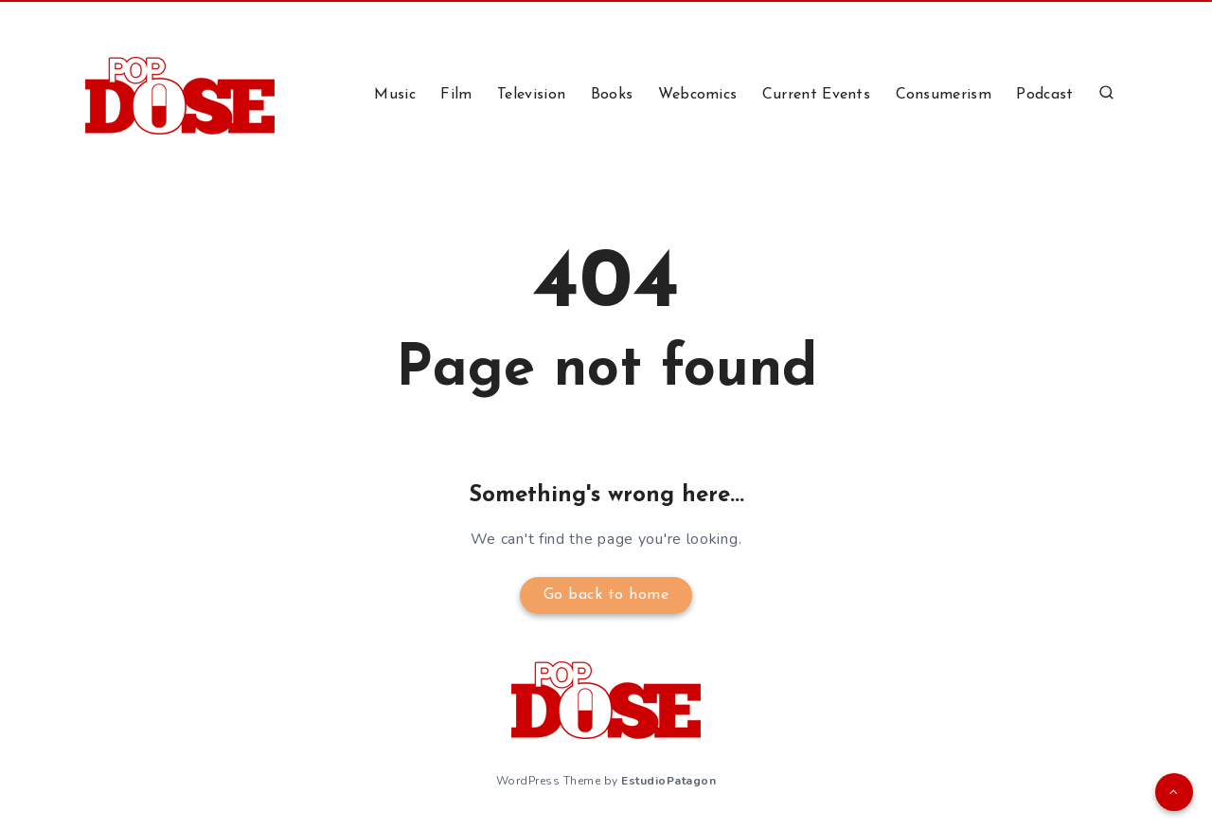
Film (456, 94)
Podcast (1044, 94)
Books (612, 94)
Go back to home (606, 595)
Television (531, 94)
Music (395, 94)
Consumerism (943, 94)
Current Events (816, 94)
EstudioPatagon (668, 780)
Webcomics (698, 94)
